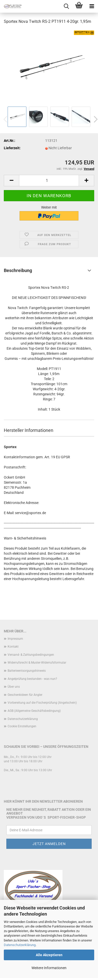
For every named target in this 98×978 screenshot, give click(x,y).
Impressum (15, 638)
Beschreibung (18, 270)
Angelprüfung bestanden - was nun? (32, 679)
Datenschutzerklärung (20, 945)
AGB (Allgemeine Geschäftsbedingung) (34, 711)
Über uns (14, 686)
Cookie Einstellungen (22, 726)
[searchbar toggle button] (66, 6)
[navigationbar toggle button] (91, 6)
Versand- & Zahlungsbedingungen (31, 654)
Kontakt (13, 646)
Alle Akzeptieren (49, 955)
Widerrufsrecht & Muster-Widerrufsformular (37, 662)
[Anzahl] (49, 180)
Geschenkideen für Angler (25, 695)
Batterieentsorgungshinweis (27, 670)
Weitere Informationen (49, 968)
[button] (11, 180)
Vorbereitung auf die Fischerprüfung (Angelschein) (42, 702)
